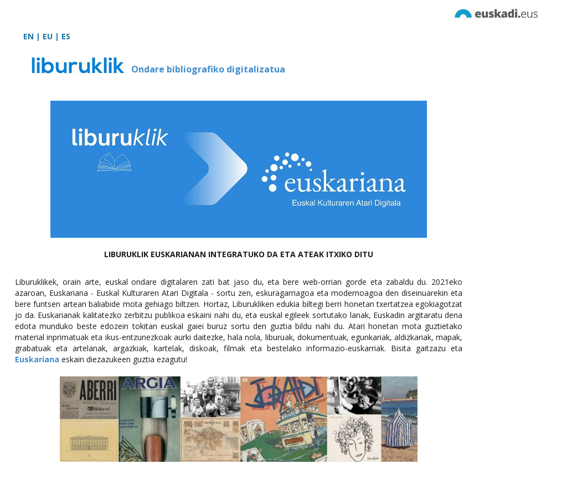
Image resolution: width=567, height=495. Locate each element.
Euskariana (37, 359)
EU (48, 36)
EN (28, 36)
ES (65, 36)
